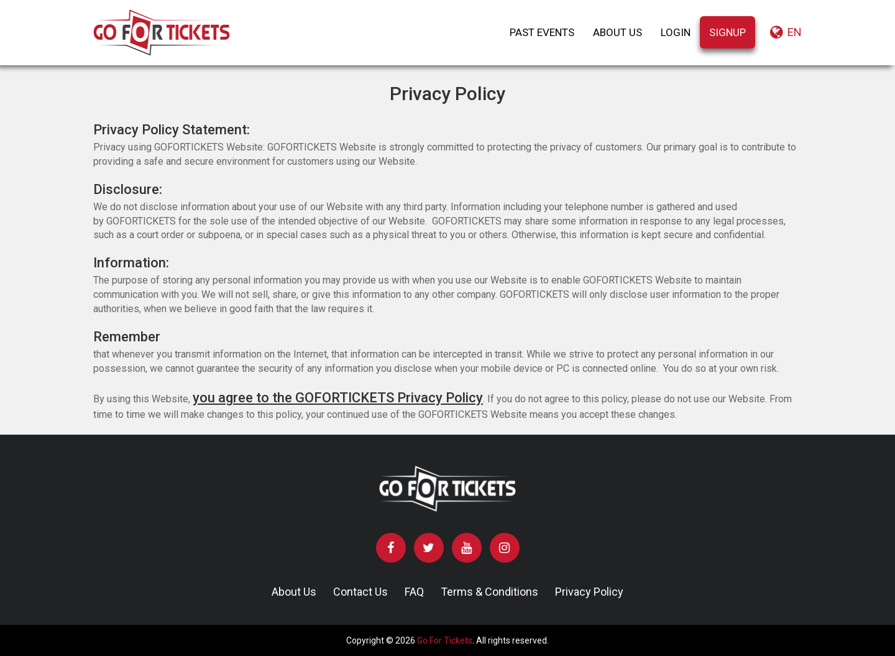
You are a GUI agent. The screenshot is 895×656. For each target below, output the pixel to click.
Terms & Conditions (489, 591)
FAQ (414, 591)
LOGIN (676, 32)
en (786, 32)
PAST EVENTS (542, 32)
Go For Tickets (444, 640)
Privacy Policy (589, 591)
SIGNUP (727, 32)
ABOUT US (617, 32)
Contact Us (360, 591)
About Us (294, 591)
